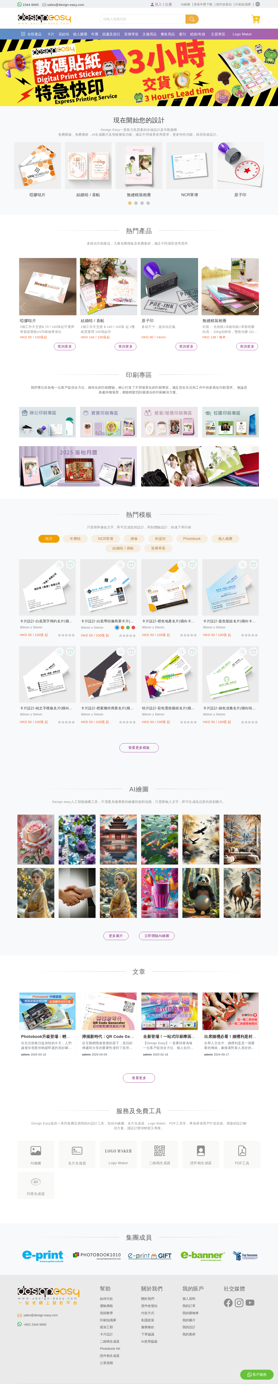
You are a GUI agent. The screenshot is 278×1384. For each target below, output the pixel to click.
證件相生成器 (109, 1354)
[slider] (66, 634)
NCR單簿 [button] (105, 539)
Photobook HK (110, 1347)
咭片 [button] (49, 539)
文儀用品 (149, 34)
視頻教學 (106, 1312)
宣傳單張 (131, 34)
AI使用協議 (149, 1340)
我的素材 (188, 1333)
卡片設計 (106, 1333)
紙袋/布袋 (197, 34)
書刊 (182, 34)
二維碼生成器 (109, 1340)
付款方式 (147, 1312)
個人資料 (188, 1298)
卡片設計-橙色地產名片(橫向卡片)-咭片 (169, 621)
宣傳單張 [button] (158, 548)
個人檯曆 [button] (225, 539)
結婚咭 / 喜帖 (92, 321)
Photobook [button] (192, 539)
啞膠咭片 (28, 321)
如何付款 (106, 1298)
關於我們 (147, 1298)
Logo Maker (242, 34)
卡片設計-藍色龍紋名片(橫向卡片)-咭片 (230, 621)
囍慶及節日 (111, 34)
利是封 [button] (160, 539)
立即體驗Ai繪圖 (156, 936)
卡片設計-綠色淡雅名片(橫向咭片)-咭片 (230, 708)
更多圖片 (116, 936)
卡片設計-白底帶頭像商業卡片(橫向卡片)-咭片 (108, 621)
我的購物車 (190, 1312)
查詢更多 (65, 346)
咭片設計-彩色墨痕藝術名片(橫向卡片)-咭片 (169, 708)
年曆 (94, 34)
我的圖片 (188, 1319)
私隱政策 (147, 1319)
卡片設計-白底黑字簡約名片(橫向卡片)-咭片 (47, 621)
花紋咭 (63, 34)
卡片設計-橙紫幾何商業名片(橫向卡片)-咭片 (108, 708)
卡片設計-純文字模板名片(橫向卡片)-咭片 (47, 708)
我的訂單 (188, 1305)
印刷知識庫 (108, 1319)
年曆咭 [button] (75, 539)
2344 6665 (28, 5)
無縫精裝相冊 (214, 321)
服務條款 (147, 1326)
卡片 (51, 34)
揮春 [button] (134, 539)
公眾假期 (106, 1361)
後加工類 (106, 1326)
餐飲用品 (168, 34)
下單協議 (147, 1333)
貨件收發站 (149, 1305)
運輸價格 (106, 1305)
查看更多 (139, 1078)
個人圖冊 (80, 34)
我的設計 (188, 1326)
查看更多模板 (139, 748)
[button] (258, 4)
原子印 (148, 321)
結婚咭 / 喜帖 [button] (123, 548)
